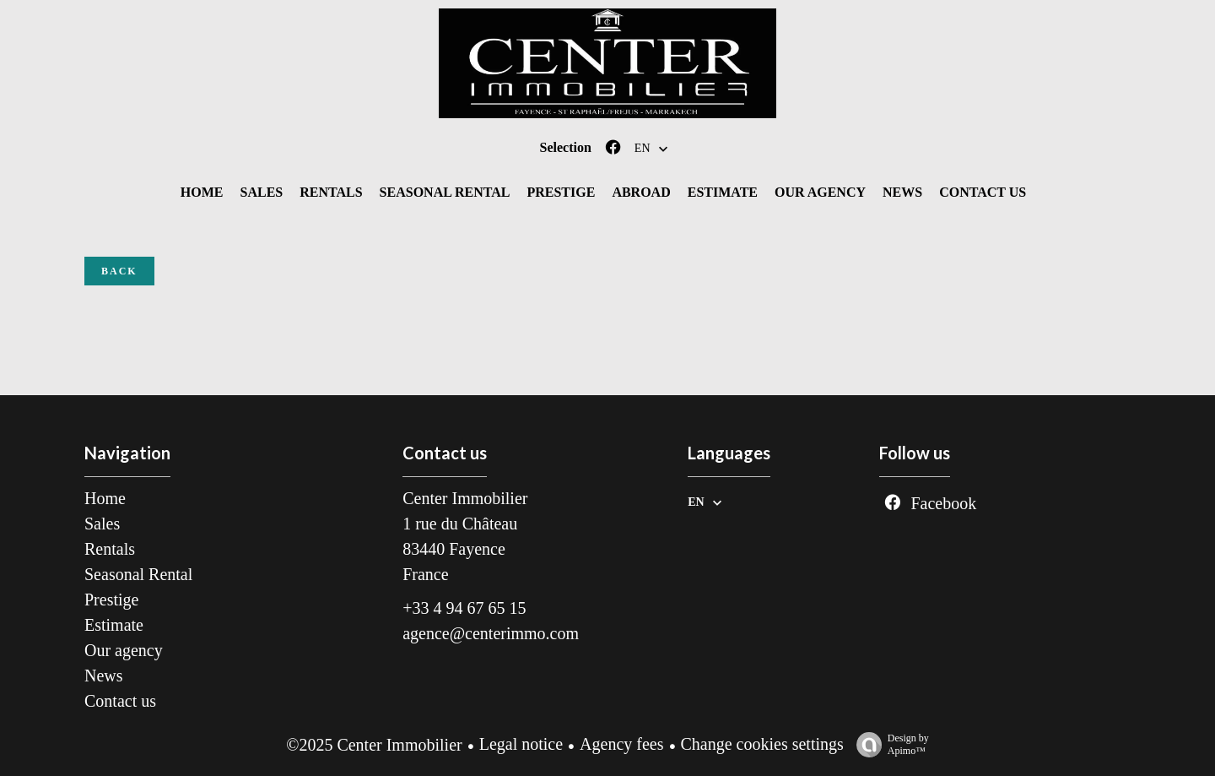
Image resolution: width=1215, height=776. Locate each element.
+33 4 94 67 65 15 (464, 608)
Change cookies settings (762, 744)
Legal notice (521, 744)
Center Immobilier (464, 498)
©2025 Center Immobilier (374, 744)
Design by (888, 744)
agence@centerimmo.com (490, 633)
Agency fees (621, 744)
